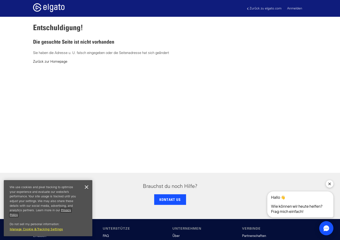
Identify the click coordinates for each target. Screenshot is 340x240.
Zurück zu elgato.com (264, 8)
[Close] (86, 187)
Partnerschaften (254, 236)
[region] (48, 208)
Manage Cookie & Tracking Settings (36, 229)
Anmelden (294, 8)
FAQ (106, 236)
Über (176, 236)
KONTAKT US (170, 199)
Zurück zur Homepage (50, 61)
